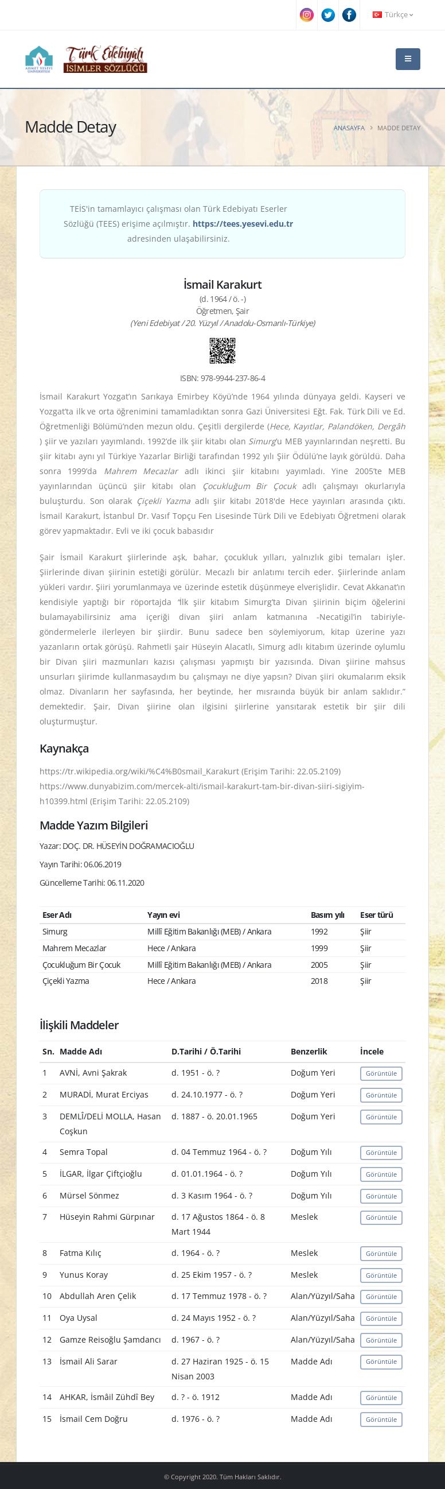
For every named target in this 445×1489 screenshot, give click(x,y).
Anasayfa (349, 127)
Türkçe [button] (393, 15)
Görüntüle (381, 1073)
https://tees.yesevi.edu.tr (243, 223)
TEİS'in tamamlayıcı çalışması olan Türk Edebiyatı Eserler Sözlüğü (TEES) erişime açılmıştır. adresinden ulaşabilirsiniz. (178, 223)
